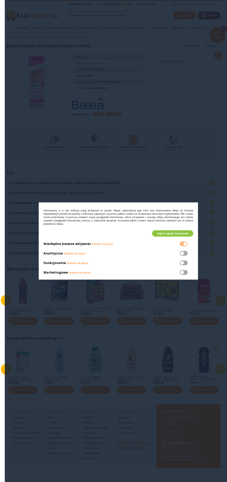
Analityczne (53, 253)
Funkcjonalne (54, 263)
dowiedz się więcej (102, 244)
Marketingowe (55, 272)
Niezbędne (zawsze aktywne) (67, 244)
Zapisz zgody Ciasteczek (172, 233)
